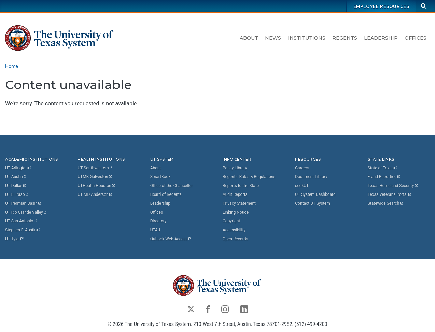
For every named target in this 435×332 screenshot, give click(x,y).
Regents (344, 38)
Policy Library (235, 167)
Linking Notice (236, 212)
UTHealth (96, 185)
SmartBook (160, 176)
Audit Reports (235, 194)
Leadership (381, 38)
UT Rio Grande (26, 212)
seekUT (302, 185)
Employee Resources (381, 6)
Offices (415, 38)
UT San (21, 221)
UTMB (95, 176)
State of (383, 167)
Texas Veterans (390, 194)
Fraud (384, 176)
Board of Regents (166, 194)
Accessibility (234, 230)
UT (18, 167)
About (249, 38)
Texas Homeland (393, 185)
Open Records (235, 238)
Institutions (306, 38)
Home (11, 66)
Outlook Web (171, 238)
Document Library (311, 176)
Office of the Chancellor (171, 185)
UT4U (155, 230)
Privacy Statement (239, 203)
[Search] (423, 6)
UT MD (95, 194)
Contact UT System (312, 203)
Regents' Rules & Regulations (249, 176)
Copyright (231, 221)
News (273, 38)
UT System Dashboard (315, 194)
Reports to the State (241, 185)
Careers (302, 167)
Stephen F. (23, 230)
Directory (158, 221)
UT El (17, 194)
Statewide (386, 203)
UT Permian (23, 203)
